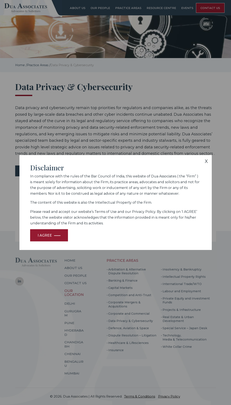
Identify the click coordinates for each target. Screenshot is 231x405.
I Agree (45, 235)
